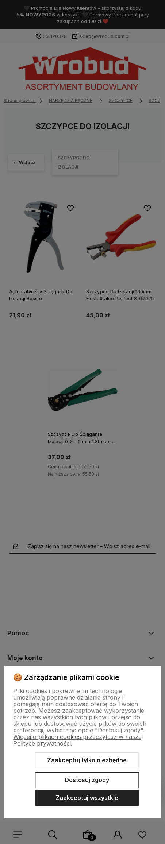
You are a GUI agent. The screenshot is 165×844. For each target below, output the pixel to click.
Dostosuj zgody (87, 779)
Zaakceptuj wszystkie (86, 797)
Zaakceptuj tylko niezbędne (87, 760)
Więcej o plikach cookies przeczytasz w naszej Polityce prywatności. (78, 740)
